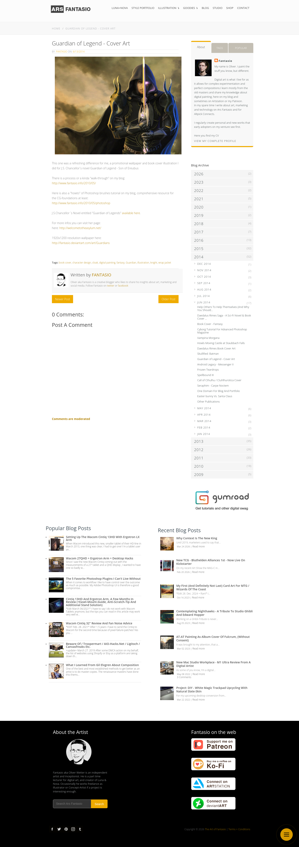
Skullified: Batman (208, 353)
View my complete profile (215, 141)
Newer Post (62, 299)
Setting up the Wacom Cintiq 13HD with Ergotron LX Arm (103, 538)
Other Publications (208, 401)
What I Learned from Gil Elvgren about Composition (102, 665)
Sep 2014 (203, 283)
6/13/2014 (79, 51)
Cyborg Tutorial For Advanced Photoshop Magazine (222, 330)
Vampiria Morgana (208, 338)
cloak (95, 262)
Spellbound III (205, 375)
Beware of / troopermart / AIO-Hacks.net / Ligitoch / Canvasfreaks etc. (103, 645)
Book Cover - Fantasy (210, 324)
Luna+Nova (120, 8)
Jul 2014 (203, 296)
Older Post (168, 299)
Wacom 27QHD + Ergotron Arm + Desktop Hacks (99, 558)
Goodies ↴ (190, 8)
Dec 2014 (204, 264)
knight (153, 262)
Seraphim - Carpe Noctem (213, 385)
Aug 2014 (204, 289)
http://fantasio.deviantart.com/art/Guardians (81, 243)
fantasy (121, 262)
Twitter (59, 829)
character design (81, 262)
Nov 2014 (204, 270)
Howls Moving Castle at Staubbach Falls (221, 343)
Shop (229, 8)
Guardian (131, 262)
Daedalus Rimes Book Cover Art (216, 348)
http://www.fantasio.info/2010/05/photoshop (81, 203)
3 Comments (184, 677)
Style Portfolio (143, 8)
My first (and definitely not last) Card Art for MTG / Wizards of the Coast (212, 587)
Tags (219, 48)
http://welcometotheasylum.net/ (80, 228)
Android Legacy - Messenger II (215, 364)
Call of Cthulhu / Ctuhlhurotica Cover (219, 380)
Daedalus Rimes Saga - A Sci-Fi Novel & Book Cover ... (224, 317)
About (201, 47)
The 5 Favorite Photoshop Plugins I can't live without (103, 579)
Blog (205, 8)
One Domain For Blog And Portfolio (218, 391)
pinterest (66, 829)
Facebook (52, 829)
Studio (217, 8)
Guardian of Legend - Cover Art (90, 28)
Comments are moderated (71, 419)
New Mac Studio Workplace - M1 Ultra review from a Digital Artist (213, 664)
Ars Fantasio (224, 109)
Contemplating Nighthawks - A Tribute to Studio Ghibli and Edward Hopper (214, 613)
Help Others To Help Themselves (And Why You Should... (223, 308)
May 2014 (204, 408)
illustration (143, 262)
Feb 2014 (203, 427)
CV (217, 135)
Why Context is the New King (196, 538)
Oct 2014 (204, 276)
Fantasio (61, 51)
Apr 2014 (204, 414)
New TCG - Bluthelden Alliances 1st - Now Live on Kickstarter (210, 562)
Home (56, 28)
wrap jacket (164, 262)
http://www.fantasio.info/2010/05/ (74, 183)
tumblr (79, 829)
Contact (243, 8)
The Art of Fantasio (215, 829)
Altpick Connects (204, 114)
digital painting (107, 262)
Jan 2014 (203, 434)
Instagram (73, 829)
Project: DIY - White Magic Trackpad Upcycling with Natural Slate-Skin (212, 689)
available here (131, 213)
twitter (110, 285)
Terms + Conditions (239, 829)
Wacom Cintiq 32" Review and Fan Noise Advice (99, 623)
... (158, 713)
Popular (241, 48)
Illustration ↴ (168, 8)
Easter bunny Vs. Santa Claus (214, 396)
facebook (123, 285)
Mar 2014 (204, 421)
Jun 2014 (203, 302)
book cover (65, 262)
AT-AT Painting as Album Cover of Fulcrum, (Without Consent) (213, 638)
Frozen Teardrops (208, 369)
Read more (198, 546)
